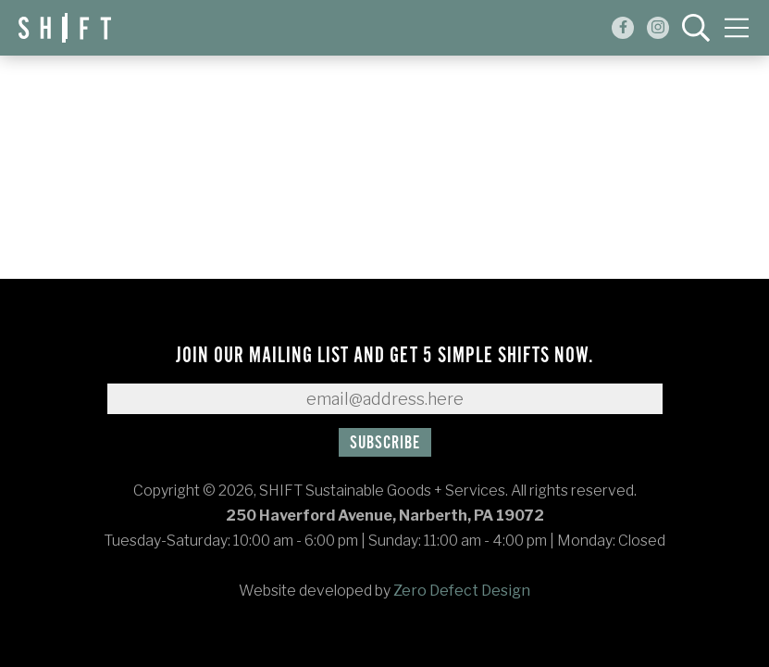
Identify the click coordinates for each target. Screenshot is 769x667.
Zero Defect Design (461, 590)
